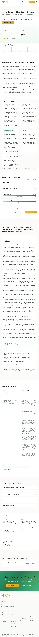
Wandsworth (32, 616)
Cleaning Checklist (4, 616)
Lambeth (31, 620)
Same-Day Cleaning (4, 619)
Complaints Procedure (14, 634)
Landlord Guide (13, 611)
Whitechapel (16, 558)
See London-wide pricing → (12, 212)
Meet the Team (22, 614)
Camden (31, 611)
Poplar (21, 86)
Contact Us (22, 622)
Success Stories (23, 618)
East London (26, 92)
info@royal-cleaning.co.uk (6, 604)
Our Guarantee (3, 621)
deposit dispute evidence (30, 310)
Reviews (21, 616)
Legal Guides (13, 619)
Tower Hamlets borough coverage (16, 562)
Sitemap (2, 635)
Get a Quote (32, 1)
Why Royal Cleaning (23, 612)
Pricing (2, 614)
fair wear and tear (14, 286)
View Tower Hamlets (30, 563)
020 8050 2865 (25, 1)
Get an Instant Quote (13, 585)
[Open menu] (37, 2)
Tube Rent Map (13, 621)
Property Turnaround (14, 617)
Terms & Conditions (7, 634)
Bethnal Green (9, 558)
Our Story (22, 611)
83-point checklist (13, 168)
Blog (11, 629)
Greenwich (31, 618)
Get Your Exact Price (31, 212)
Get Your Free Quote (7, 22)
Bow (6, 74)
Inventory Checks (14, 616)
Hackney (31, 612)
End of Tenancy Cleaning (5, 4)
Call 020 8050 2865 (26, 585)
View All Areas (32, 623)
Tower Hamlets (13, 4)
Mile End (3, 558)
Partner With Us (22, 623)
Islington (31, 614)
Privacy (2, 634)
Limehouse (22, 558)
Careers (21, 620)
